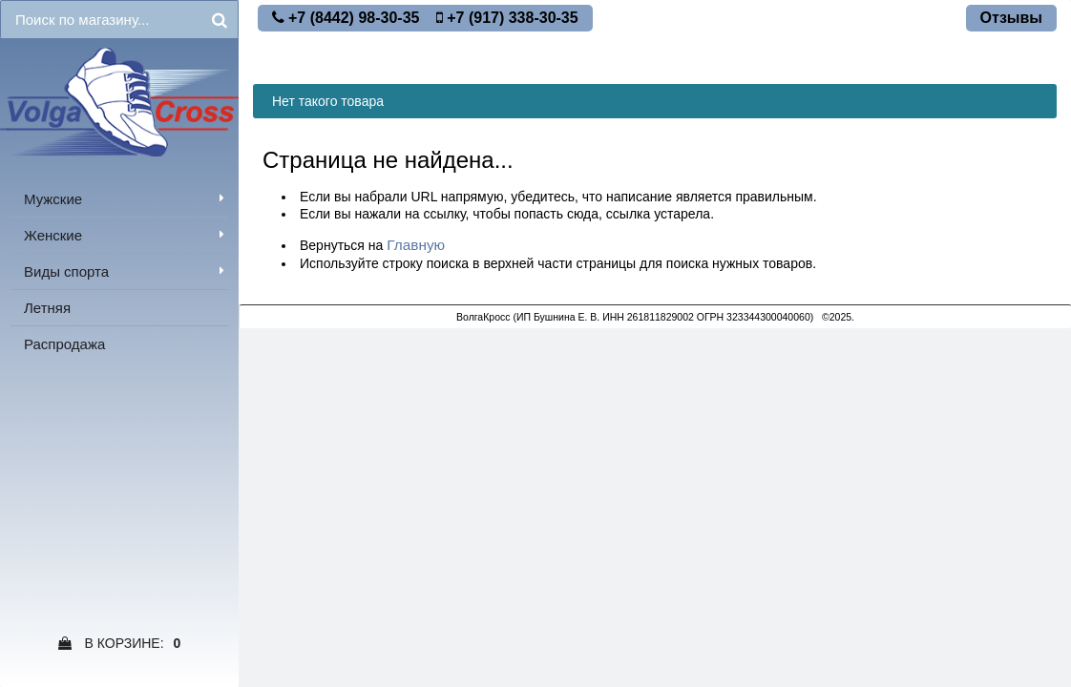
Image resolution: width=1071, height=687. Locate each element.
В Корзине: (119, 643)
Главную (416, 245)
